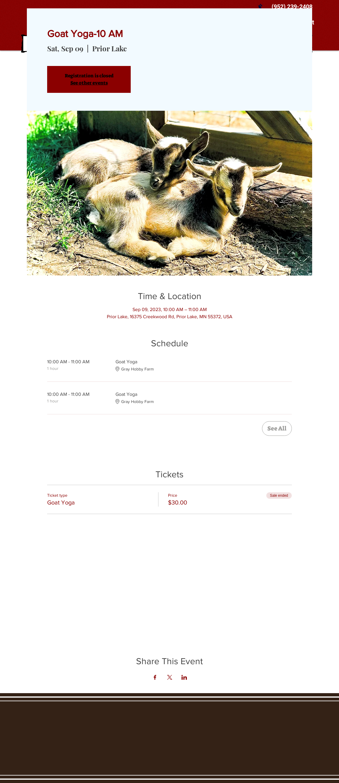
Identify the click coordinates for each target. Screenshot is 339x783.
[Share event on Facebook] (155, 677)
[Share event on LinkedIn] (184, 677)
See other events (89, 83)
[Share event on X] (169, 677)
